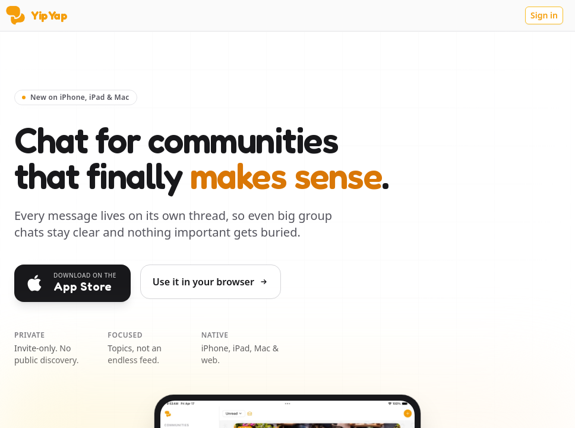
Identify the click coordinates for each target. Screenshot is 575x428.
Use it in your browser (210, 281)
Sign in (544, 15)
